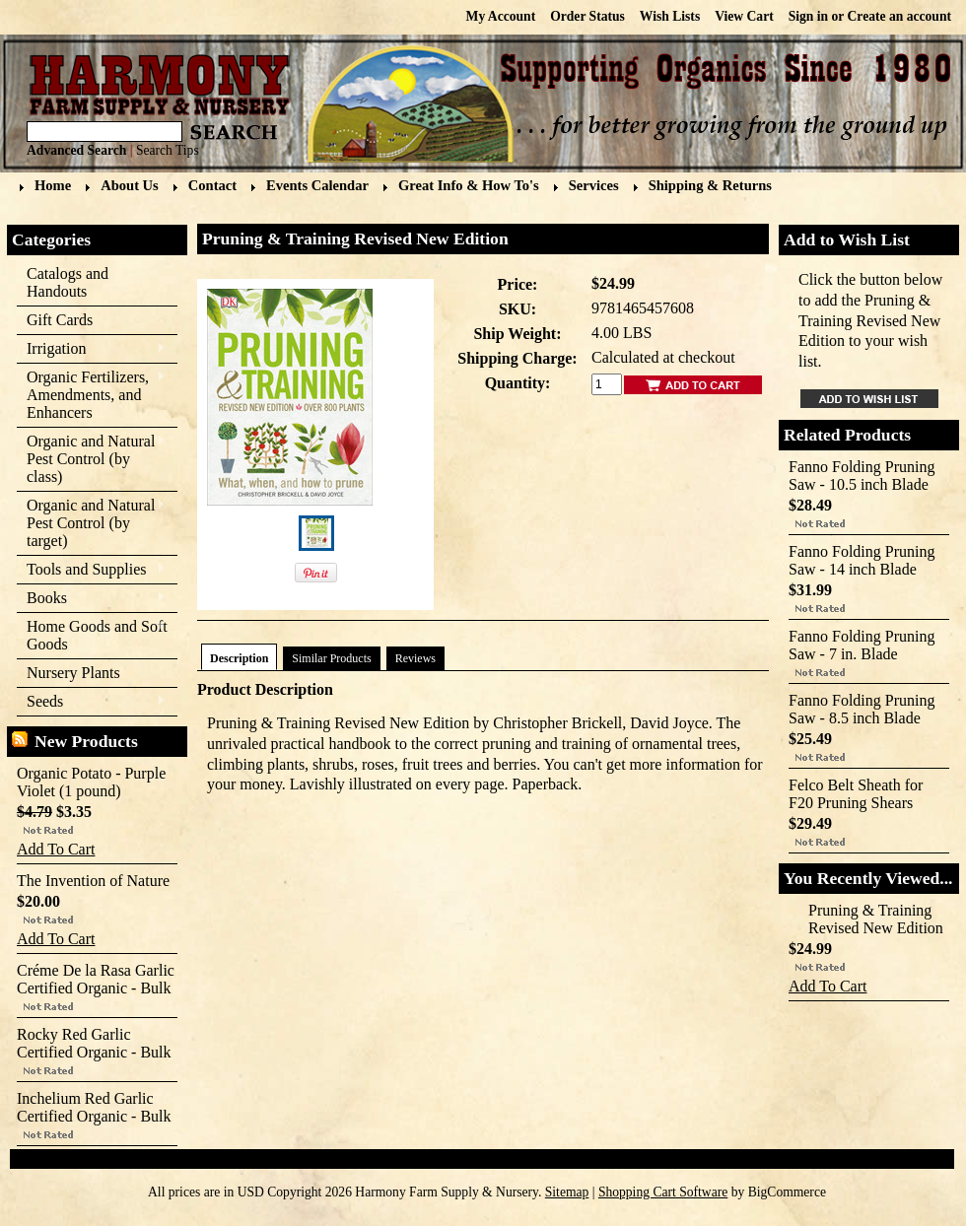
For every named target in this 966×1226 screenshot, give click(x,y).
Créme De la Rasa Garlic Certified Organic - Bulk (95, 979)
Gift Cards (60, 319)
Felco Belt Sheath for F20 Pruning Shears (856, 794)
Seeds (91, 702)
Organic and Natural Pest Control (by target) (91, 523)
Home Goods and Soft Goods (92, 635)
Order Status (587, 16)
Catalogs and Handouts (67, 282)
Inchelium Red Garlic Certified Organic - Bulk (94, 1107)
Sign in (808, 16)
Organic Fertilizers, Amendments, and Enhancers (91, 395)
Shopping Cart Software (662, 1192)
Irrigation (91, 349)
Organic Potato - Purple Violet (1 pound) (91, 782)
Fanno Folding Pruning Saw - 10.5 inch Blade (861, 475)
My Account (501, 16)
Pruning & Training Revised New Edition (875, 919)
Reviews (415, 658)
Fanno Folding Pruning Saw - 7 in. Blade (861, 645)
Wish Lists (670, 16)
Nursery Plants (73, 672)
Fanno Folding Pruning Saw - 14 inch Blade (861, 560)
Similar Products (331, 658)
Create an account (899, 16)
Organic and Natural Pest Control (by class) (91, 459)
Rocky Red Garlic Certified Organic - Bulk (94, 1043)
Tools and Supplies (91, 570)
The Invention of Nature (93, 880)
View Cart (744, 16)
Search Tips (167, 150)
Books (91, 598)
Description (239, 658)
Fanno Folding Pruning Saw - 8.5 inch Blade (861, 709)
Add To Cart (56, 849)
